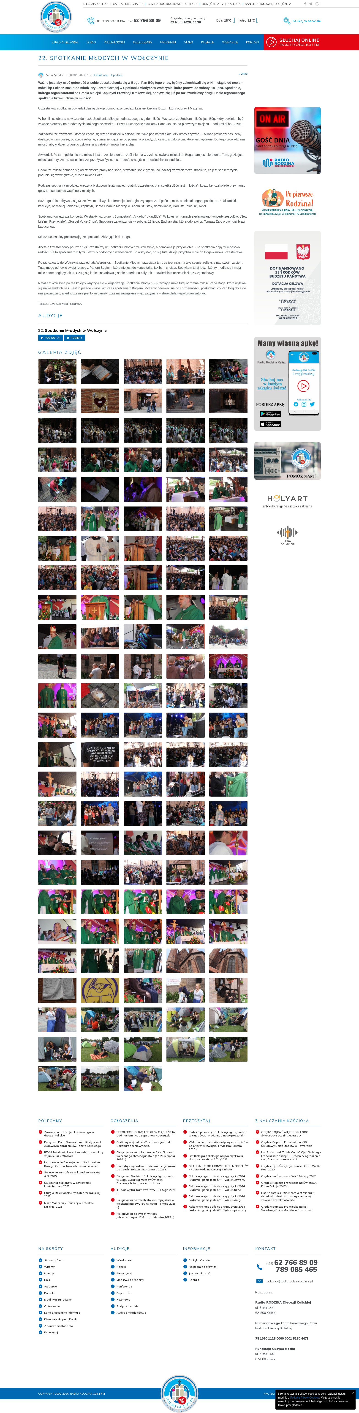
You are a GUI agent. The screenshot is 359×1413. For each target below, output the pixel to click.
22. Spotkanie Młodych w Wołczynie (72, 330)
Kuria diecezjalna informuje (62, 1312)
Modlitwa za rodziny (57, 1299)
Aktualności (114, 42)
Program (168, 42)
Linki (47, 1279)
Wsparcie (230, 42)
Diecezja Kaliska (96, 4)
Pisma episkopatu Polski (60, 1319)
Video (188, 42)
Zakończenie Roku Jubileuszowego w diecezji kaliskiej (69, 1133)
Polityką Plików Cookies (304, 1397)
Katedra (234, 4)
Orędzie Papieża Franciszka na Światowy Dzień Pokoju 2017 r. (289, 1184)
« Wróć (243, 74)
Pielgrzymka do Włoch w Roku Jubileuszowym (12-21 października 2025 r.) (145, 1215)
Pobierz (74, 337)
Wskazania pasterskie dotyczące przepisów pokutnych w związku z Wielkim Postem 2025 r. (218, 1145)
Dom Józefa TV (212, 4)
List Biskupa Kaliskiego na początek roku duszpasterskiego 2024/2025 (216, 1157)
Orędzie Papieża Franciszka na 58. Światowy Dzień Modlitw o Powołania (287, 1143)
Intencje (207, 42)
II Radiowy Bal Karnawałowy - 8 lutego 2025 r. (146, 1191)
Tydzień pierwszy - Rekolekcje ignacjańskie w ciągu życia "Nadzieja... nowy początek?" (217, 1133)
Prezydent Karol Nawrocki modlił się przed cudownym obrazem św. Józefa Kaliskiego (72, 1143)
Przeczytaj (51, 1332)
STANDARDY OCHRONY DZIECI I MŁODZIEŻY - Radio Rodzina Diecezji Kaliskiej (218, 1167)
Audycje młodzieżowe (131, 1312)
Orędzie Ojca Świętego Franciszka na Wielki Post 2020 (290, 1167)
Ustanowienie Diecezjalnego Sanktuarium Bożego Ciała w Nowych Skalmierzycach (72, 1164)
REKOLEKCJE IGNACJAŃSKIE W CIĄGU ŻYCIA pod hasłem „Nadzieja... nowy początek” (146, 1133)
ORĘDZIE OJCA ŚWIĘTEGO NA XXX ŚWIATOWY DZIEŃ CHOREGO (284, 1133)
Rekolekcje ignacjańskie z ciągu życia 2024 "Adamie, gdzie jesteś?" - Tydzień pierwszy (217, 1208)
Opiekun (191, 4)
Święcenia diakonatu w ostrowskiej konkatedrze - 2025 (68, 1184)
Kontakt (252, 42)
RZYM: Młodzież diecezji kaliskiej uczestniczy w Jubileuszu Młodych (73, 1154)
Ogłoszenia (142, 42)
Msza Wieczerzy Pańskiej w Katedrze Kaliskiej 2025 (69, 1204)
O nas (91, 42)
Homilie (122, 1266)
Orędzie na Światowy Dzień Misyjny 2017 (288, 1176)
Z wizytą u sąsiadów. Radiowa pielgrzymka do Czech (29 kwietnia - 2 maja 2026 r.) (146, 1167)
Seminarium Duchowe (164, 4)
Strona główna (54, 1260)
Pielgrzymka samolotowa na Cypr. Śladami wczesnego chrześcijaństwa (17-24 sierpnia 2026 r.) (146, 1155)
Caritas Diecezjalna (128, 4)
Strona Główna (65, 42)
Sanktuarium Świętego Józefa (268, 4)
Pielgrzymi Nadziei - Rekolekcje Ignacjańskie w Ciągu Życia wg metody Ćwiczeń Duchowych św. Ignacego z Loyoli (146, 1179)
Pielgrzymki (124, 1273)
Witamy (49, 1266)
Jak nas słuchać (199, 1273)
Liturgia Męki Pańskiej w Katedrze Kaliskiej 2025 (72, 1194)
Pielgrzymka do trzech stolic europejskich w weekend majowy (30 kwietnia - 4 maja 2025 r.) (146, 1203)
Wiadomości (125, 1260)
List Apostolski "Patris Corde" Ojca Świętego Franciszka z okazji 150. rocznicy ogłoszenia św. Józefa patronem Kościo (291, 1155)
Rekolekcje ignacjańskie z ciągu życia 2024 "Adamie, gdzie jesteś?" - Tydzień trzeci (217, 1188)
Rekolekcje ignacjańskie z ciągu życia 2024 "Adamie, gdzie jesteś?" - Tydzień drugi (217, 1198)
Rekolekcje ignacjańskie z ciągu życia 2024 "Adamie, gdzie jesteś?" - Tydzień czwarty (217, 1177)
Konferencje (124, 1286)
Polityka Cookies (200, 1260)
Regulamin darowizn (203, 1266)
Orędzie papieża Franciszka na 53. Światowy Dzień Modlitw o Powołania (287, 1208)
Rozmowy (123, 1299)
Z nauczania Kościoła (58, 1326)
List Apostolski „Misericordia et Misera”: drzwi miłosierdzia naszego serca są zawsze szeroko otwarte (287, 1196)
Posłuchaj (50, 337)
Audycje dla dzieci (129, 1306)
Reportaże (124, 1293)
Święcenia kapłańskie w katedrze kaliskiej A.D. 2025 (72, 1174)
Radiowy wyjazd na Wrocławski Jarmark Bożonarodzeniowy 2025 (144, 1143)
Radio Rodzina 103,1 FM (300, 42)
